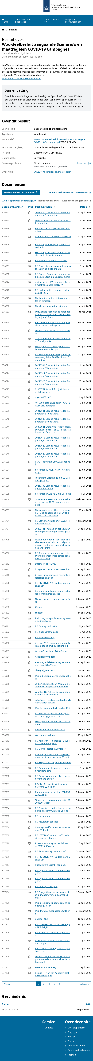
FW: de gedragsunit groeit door (51, 306)
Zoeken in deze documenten (21, 192)
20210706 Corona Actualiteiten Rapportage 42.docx (52, 487)
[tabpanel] (46, 595)
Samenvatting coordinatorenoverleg (53, 238)
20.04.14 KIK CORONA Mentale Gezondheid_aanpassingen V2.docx (52, 685)
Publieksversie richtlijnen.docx (50, 864)
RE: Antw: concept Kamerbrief (50, 851)
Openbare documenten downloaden (70, 192)
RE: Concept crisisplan (46, 886)
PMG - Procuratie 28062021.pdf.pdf (52, 463)
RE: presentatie (42, 816)
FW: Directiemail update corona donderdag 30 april (52, 904)
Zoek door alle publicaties (22, 20)
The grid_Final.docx (45, 670)
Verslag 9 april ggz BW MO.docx (51, 651)
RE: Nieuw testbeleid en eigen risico (52, 934)
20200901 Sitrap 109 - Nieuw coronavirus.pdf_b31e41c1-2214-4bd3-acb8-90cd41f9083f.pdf (53, 429)
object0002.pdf (42, 397)
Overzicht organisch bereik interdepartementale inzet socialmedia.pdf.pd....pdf (52, 959)
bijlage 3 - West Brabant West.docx (52, 569)
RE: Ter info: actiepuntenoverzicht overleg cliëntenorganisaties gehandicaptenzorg (52, 556)
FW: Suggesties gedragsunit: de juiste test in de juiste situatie (52, 254)
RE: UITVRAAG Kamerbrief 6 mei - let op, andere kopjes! (52, 837)
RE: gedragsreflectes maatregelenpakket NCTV (52, 291)
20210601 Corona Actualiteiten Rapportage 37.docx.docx (52, 412)
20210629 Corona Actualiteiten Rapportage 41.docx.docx (52, 455)
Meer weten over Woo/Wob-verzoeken (21, 78)
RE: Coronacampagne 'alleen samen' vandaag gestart (52, 777)
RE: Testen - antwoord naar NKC (51, 260)
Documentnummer (14, 207)
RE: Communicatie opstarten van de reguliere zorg (52, 769)
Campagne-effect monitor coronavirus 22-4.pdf (52, 828)
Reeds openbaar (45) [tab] (49, 200)
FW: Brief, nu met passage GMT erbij (52, 912)
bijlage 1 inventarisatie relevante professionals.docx (52, 576)
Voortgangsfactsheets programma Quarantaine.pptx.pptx (52, 348)
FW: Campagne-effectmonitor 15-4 (52, 707)
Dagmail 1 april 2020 (45, 563)
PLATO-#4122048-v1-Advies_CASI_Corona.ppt (52, 942)
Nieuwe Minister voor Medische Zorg (52, 600)
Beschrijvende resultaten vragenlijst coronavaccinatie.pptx (52, 324)
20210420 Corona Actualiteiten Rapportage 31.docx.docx (52, 214)
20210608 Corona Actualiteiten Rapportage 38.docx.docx (52, 420)
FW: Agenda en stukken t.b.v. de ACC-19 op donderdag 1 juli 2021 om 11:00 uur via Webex (52, 513)
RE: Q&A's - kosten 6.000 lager (50, 748)
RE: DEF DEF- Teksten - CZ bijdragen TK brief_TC (52, 926)
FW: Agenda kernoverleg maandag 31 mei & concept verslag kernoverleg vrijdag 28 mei (53, 314)
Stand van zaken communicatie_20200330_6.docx (52, 801)
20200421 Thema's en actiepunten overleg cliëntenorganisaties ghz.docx (52, 531)
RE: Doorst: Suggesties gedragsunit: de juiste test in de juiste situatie (52, 275)
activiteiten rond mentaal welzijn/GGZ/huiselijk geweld (53, 701)
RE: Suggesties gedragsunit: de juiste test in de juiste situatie (53, 267)
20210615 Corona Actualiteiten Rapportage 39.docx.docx (52, 439)
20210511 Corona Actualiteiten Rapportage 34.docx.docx (52, 374)
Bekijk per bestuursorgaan (73, 20)
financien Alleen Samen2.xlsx (50, 729)
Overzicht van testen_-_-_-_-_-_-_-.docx (52, 332)
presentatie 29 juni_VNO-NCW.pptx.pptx (52, 471)
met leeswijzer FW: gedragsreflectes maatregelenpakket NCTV (53, 283)
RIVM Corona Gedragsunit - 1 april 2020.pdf (52, 950)
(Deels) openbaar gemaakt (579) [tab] (19, 200)
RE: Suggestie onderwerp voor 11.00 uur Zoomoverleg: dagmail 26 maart (52, 895)
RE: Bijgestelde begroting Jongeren (53, 762)
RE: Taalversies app (44, 637)
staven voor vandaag (45, 967)
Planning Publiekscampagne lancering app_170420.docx (52, 664)
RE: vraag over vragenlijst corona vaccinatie (52, 246)
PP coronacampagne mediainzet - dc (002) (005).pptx (52, 845)
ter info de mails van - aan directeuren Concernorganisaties (53, 592)
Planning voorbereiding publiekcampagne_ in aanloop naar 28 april (52, 756)
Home (5, 20)
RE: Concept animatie (46, 626)
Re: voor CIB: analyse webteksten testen (52, 230)
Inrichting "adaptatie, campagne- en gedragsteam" (53, 619)
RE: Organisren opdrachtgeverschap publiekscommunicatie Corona (53, 809)
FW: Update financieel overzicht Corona (52, 723)
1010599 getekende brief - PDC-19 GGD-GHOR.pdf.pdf (52, 404)
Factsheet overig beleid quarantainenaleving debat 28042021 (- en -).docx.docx (53, 357)
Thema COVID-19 (51, 20)
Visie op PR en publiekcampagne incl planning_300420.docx (52, 715)
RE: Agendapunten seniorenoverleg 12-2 (52, 872)
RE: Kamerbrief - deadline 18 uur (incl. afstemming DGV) (52, 742)
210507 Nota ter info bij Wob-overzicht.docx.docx (53, 390)
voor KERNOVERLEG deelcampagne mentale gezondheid (52, 693)
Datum (85, 207)
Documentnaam (45, 207)
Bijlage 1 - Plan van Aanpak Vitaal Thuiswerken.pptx (53, 974)
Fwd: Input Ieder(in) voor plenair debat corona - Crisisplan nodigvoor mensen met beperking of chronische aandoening (53, 543)
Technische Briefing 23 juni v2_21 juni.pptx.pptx (52, 479)
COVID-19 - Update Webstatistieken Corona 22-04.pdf (52, 785)
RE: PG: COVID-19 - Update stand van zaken (52, 584)
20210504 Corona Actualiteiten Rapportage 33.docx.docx (52, 366)
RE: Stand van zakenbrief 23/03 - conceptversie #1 (52, 522)
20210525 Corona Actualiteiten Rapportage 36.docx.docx (52, 382)
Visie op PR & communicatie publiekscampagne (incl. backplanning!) (52, 644)
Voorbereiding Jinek (45, 735)
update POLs (41, 918)
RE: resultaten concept (46, 821)
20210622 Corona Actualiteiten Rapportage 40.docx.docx (52, 447)
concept (39, 612)
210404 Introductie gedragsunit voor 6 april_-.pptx (52, 340)
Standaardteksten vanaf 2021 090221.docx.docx (53, 222)
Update (39, 607)
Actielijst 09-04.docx (45, 656)
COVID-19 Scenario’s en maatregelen (52, 171)
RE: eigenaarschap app (46, 631)
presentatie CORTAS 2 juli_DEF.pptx (53, 493)
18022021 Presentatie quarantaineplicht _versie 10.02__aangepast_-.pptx (52, 502)
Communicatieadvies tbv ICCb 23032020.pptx (52, 793)
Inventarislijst (84, 163)
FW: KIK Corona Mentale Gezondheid (53, 677)
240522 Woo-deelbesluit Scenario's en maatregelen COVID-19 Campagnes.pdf (60, 141)
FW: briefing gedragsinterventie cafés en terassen (52, 299)
